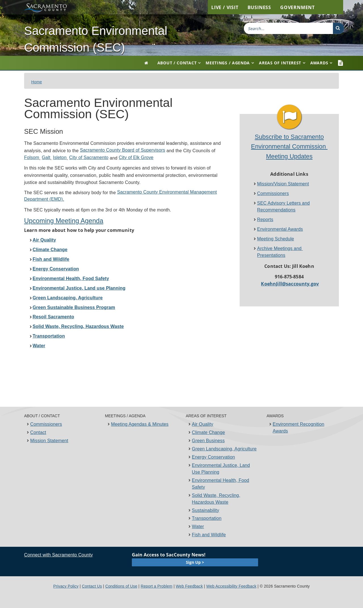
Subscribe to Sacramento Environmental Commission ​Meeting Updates (289, 146)
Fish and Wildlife (209, 534)
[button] (338, 28)
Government (297, 7)
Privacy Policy (66, 586)
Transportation (207, 518)
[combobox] (288, 28)
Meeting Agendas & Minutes (140, 424)
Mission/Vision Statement (283, 183)
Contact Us (92, 586)
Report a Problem (156, 586)
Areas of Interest (280, 62)
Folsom (31, 157)
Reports (265, 219)
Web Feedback (189, 586)
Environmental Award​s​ (280, 229)
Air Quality (202, 424)
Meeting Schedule (275, 238)
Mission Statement (49, 440)
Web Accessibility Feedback (231, 586)
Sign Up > (195, 562)
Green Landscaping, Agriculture (224, 448)
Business (259, 7)
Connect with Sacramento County (58, 554)
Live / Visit (225, 7)
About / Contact (177, 62)
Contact (38, 432)
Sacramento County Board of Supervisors (122, 150)
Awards (319, 62)
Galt (46, 157)
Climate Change (208, 432)
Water (198, 526)
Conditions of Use (121, 586)
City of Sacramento (89, 157)
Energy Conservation (213, 457)
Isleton (60, 157)
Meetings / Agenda (228, 62)
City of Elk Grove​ (136, 157)
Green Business (208, 440)
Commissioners (273, 193)
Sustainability (205, 510)
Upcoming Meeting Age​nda (63, 220)
